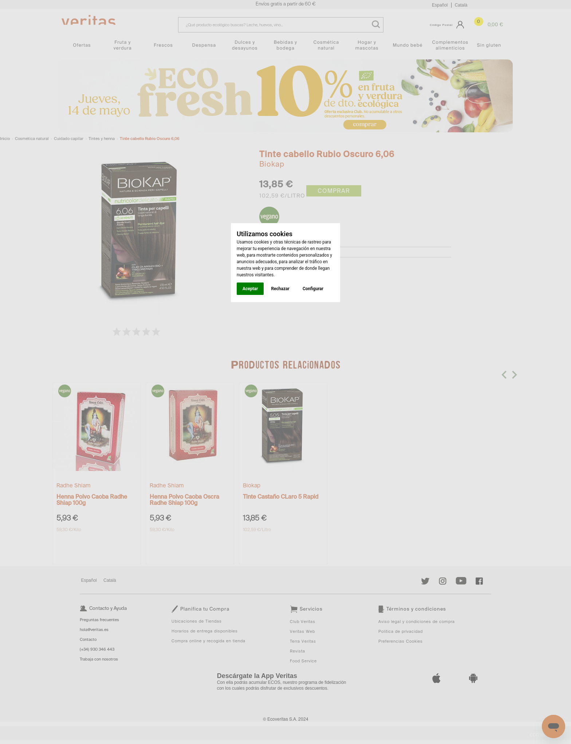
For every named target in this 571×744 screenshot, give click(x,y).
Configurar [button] (313, 288)
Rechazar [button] (280, 288)
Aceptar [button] (250, 288)
